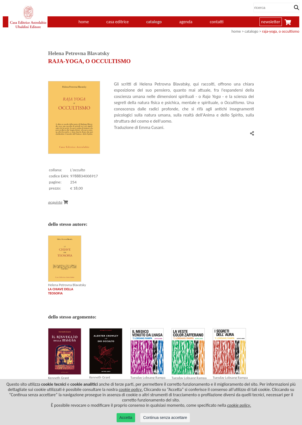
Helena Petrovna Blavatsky (67, 285)
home (83, 21)
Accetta (125, 417)
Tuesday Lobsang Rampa (148, 377)
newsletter (270, 21)
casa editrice (117, 21)
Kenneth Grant (58, 378)
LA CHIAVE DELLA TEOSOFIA (60, 291)
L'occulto (77, 169)
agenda (186, 21)
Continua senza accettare (165, 417)
